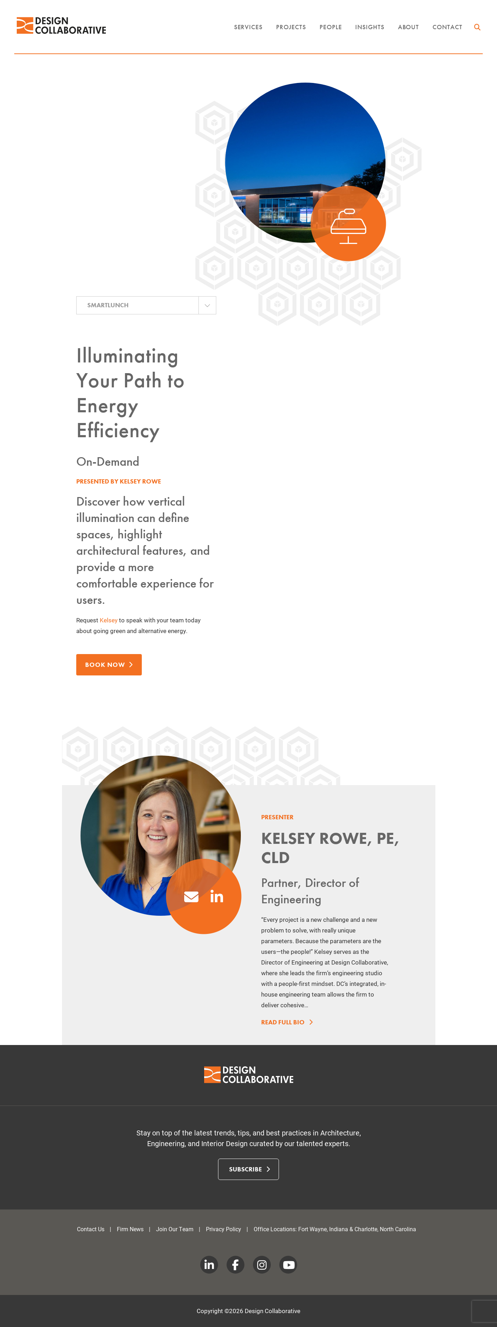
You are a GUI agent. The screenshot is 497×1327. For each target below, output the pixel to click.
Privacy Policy (223, 1229)
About (408, 30)
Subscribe (249, 1169)
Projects (291, 30)
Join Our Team (174, 1229)
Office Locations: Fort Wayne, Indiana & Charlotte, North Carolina (335, 1229)
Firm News (130, 1229)
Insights (369, 30)
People (331, 30)
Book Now (109, 664)
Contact (447, 30)
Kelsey (109, 620)
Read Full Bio (285, 1022)
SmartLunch (108, 305)
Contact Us (90, 1229)
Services (248, 30)
